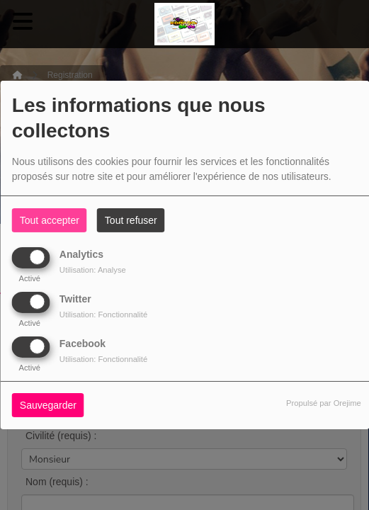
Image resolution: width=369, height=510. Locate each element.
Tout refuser (131, 220)
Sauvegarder (48, 405)
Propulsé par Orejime (323, 403)
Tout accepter (49, 220)
